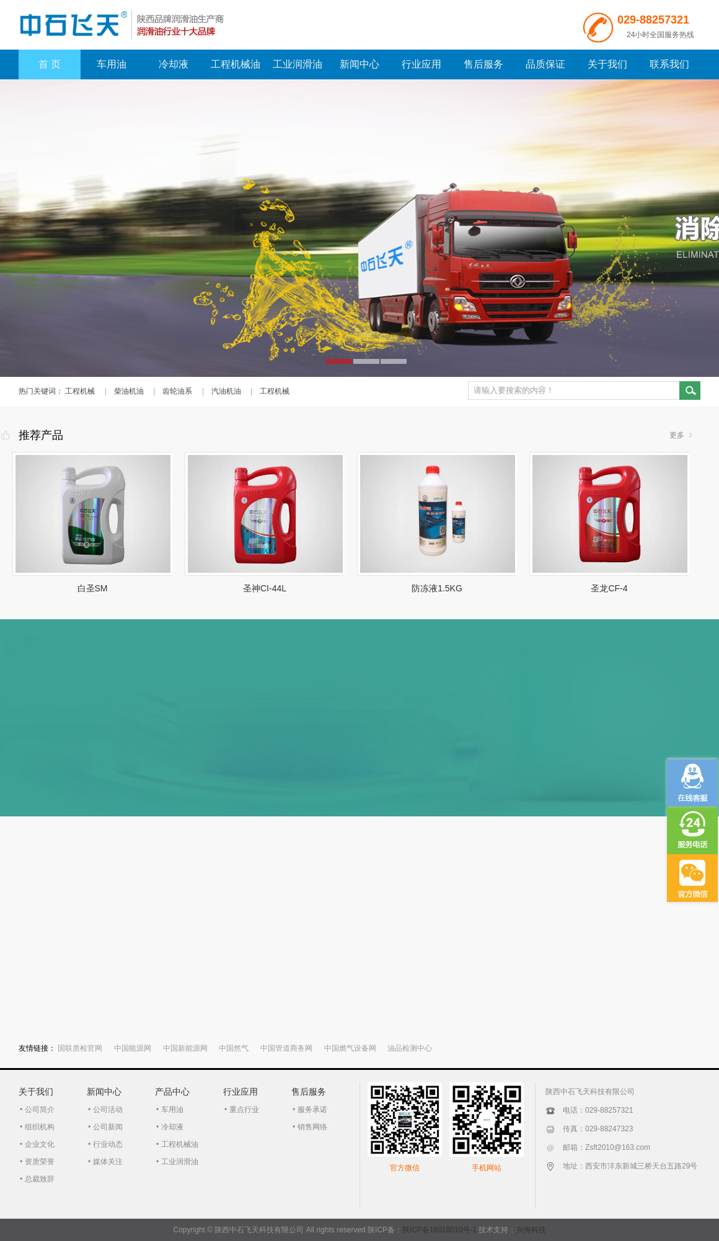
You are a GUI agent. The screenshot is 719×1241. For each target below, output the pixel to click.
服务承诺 (312, 1109)
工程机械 (80, 391)
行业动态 (108, 1144)
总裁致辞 (40, 1179)
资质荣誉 (40, 1161)
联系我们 (669, 64)
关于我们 (607, 64)
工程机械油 (235, 64)
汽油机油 (226, 391)
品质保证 (545, 64)
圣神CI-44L (264, 588)
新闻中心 (359, 64)
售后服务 (483, 64)
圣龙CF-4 (609, 588)
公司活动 (108, 1109)
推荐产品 (41, 435)
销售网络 (312, 1127)
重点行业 (244, 1109)
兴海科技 (531, 1230)
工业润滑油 (297, 64)
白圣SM (92, 588)
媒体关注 (108, 1161)
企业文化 (40, 1144)
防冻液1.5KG (437, 588)
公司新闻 (108, 1127)
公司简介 (40, 1109)
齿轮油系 (177, 391)
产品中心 (172, 1092)
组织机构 (40, 1127)
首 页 (49, 64)
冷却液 (173, 64)
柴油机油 (129, 391)
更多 (676, 435)
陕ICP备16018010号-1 (439, 1230)
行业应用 (421, 64)
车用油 (111, 64)
